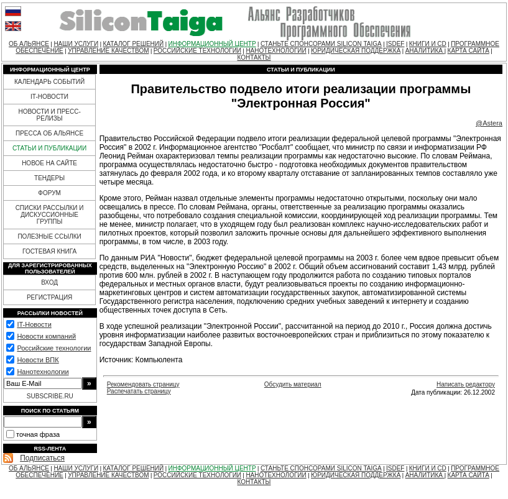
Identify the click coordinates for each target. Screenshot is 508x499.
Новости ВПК (37, 360)
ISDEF (395, 43)
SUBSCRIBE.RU (50, 396)
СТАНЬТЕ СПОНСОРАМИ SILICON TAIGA (321, 43)
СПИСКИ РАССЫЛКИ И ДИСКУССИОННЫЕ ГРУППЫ (50, 214)
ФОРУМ (49, 193)
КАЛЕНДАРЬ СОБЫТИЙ (49, 81)
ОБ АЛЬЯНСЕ (29, 43)
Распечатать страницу (139, 391)
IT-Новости (34, 324)
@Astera (489, 123)
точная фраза (38, 434)
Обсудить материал (292, 384)
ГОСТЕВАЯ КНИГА (49, 251)
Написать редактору (465, 384)
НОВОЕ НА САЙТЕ (49, 163)
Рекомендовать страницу (143, 384)
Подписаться (42, 458)
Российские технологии (54, 348)
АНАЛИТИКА (425, 50)
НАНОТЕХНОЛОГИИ (276, 50)
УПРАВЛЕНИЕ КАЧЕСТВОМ (108, 50)
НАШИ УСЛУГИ (75, 43)
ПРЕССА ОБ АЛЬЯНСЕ (49, 133)
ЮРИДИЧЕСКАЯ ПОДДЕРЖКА (355, 50)
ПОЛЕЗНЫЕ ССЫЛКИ (49, 236)
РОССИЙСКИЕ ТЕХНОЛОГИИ (197, 50)
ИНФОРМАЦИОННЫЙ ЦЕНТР (212, 43)
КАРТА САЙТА (468, 50)
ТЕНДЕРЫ (49, 178)
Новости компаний (46, 336)
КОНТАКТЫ (254, 57)
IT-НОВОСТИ (49, 96)
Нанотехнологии (42, 371)
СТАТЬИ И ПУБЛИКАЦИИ (49, 148)
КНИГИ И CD (427, 43)
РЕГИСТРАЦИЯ (49, 297)
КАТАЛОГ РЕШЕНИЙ (133, 43)
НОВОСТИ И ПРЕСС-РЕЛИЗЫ (49, 115)
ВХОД (49, 282)
